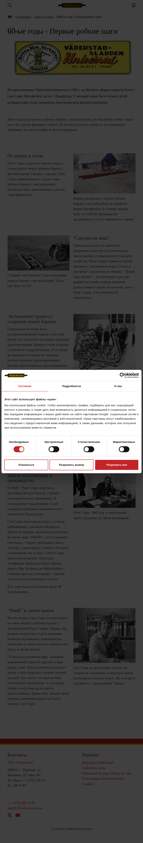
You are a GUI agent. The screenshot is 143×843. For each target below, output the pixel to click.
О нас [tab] (118, 386)
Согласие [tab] (24, 386)
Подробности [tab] (71, 386)
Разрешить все (117, 464)
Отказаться (26, 464)
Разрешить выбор (71, 464)
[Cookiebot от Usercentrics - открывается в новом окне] (122, 375)
